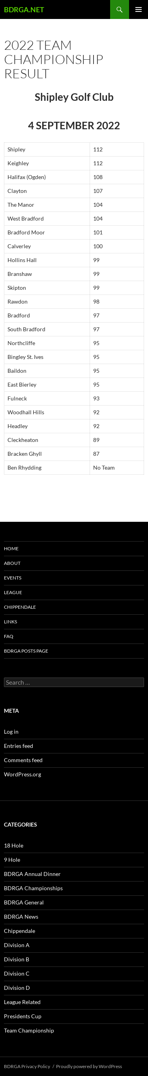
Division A (17, 945)
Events (12, 578)
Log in (11, 731)
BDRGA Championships (33, 888)
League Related (22, 1002)
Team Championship (29, 1030)
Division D (17, 987)
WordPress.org (22, 774)
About (12, 563)
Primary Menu (138, 9)
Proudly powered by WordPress (89, 1066)
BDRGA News (21, 916)
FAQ (8, 636)
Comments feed (23, 760)
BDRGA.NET (24, 9)
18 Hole (13, 845)
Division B (16, 959)
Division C (17, 973)
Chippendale (20, 607)
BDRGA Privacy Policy (27, 1066)
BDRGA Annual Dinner (32, 873)
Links (10, 622)
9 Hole (12, 859)
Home (11, 548)
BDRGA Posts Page (26, 651)
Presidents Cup (22, 1016)
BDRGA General (24, 902)
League (13, 592)
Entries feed (18, 745)
